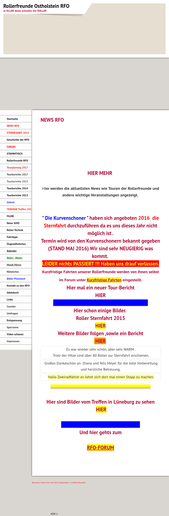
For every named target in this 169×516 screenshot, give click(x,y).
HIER (100, 295)
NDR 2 (54, 513)
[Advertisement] (84, 83)
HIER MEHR (100, 173)
